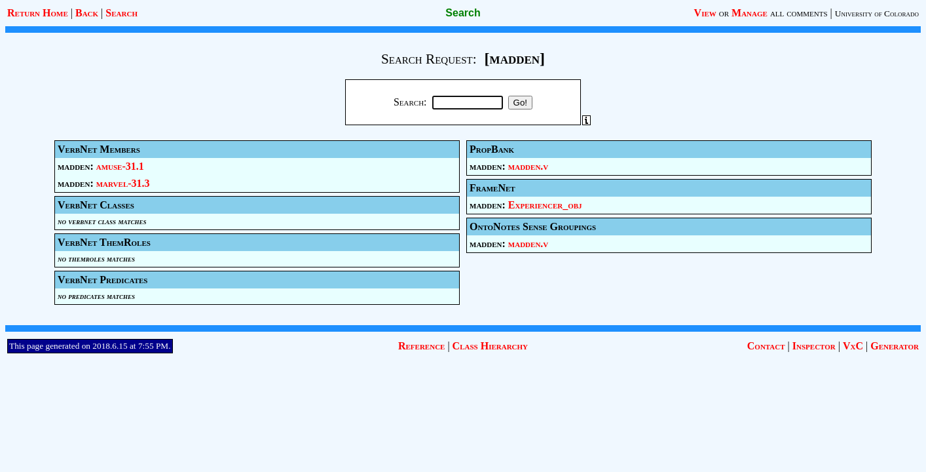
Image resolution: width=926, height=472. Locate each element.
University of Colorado (877, 13)
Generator (894, 345)
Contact (766, 345)
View (705, 12)
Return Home (37, 12)
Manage (750, 12)
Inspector (814, 345)
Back (86, 12)
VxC (853, 345)
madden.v (528, 166)
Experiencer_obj (545, 204)
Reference (421, 345)
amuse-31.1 (120, 166)
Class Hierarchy (490, 345)
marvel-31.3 (123, 183)
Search (121, 12)
